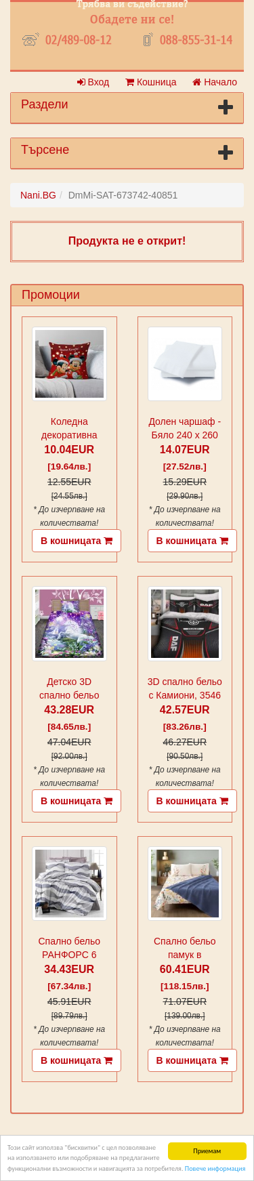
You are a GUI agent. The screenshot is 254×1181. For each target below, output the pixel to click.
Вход (93, 82)
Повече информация (215, 1168)
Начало (214, 82)
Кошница (150, 82)
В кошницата (76, 540)
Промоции (51, 295)
